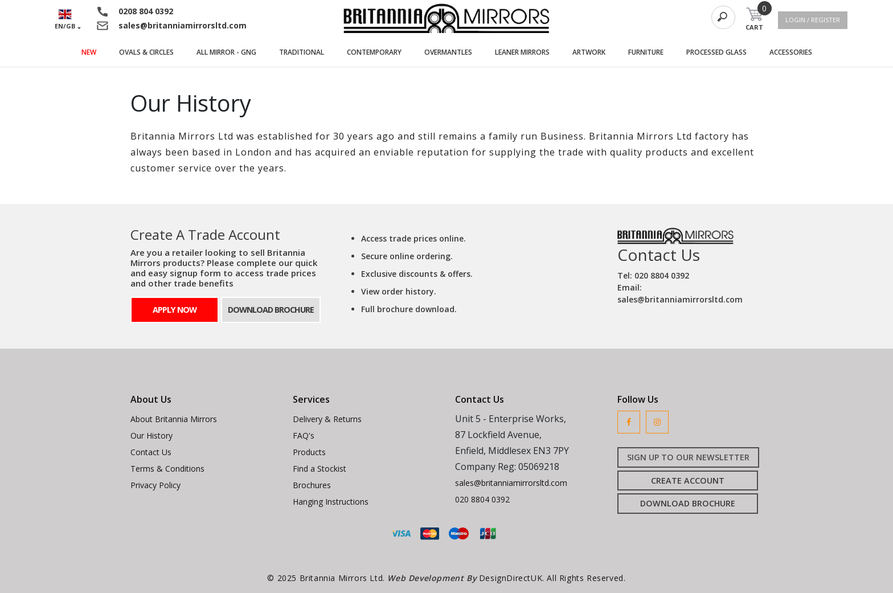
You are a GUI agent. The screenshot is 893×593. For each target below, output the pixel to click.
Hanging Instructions (330, 501)
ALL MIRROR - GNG (232, 52)
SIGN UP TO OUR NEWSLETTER (688, 457)
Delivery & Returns (327, 419)
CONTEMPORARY (380, 52)
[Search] (723, 17)
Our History (151, 435)
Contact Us (150, 452)
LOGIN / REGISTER (812, 19)
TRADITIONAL (307, 52)
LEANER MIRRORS (528, 52)
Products (309, 452)
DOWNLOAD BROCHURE (271, 309)
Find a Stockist (319, 468)
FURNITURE (651, 52)
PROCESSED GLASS (722, 52)
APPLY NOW (174, 309)
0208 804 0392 (145, 11)
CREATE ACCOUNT (687, 480)
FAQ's (303, 435)
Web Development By (432, 577)
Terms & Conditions (167, 468)
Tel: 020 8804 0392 (653, 275)
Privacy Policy (155, 485)
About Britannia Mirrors (173, 419)
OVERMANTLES (454, 52)
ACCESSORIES (796, 52)
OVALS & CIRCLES (152, 52)
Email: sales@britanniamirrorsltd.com (680, 293)
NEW (88, 52)
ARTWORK (594, 52)
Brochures (312, 485)
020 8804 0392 (482, 499)
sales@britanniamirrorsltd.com (182, 25)
